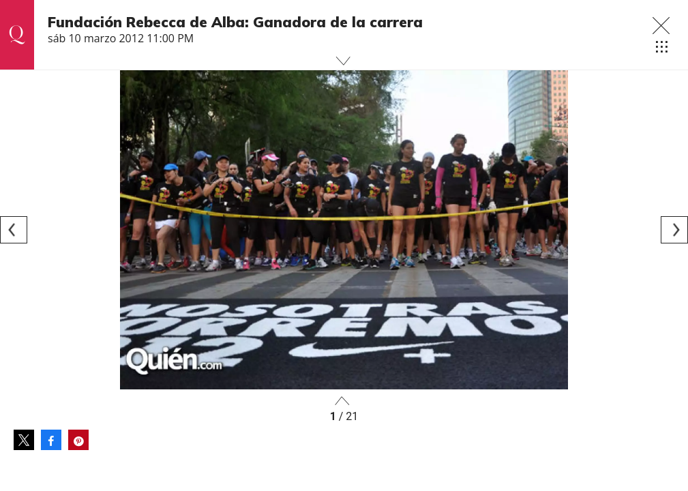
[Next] (674, 229)
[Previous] (13, 229)
